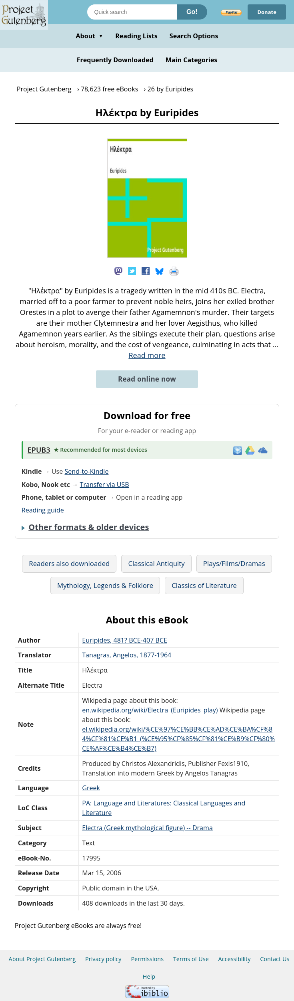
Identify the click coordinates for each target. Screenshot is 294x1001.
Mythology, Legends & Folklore (105, 585)
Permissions (147, 959)
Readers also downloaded (69, 563)
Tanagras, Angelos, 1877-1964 (126, 655)
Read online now (147, 379)
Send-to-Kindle (86, 471)
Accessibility (234, 959)
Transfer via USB (104, 484)
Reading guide (43, 510)
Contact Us (274, 959)
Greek (91, 787)
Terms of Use (191, 959)
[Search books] (132, 12)
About (89, 36)
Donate (266, 12)
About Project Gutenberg (42, 959)
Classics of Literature (204, 585)
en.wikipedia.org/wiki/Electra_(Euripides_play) (150, 710)
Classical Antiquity (156, 563)
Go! (192, 11)
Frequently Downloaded (115, 59)
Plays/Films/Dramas (234, 563)
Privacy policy (103, 959)
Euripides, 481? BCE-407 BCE (124, 640)
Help (149, 976)
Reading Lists (136, 36)
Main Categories (192, 59)
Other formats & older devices (88, 527)
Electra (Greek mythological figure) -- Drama (147, 827)
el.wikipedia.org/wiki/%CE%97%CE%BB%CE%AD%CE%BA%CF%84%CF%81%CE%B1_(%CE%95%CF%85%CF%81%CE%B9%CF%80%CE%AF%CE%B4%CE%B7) (178, 739)
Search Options (194, 36)
